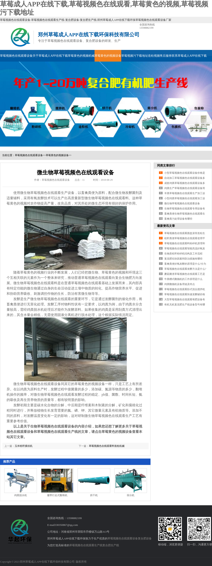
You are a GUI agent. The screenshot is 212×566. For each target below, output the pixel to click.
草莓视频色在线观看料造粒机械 (106, 446)
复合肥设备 (145, 538)
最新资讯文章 (166, 225)
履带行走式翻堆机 (57, 495)
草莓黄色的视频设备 (108, 55)
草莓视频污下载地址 (134, 55)
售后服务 (166, 55)
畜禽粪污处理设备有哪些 (178, 218)
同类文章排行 (166, 165)
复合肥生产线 (110, 545)
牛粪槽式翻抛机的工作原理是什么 (183, 279)
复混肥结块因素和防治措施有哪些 (183, 258)
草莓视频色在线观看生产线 (85, 545)
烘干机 (94, 495)
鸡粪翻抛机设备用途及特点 (179, 284)
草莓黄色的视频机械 (81, 55)
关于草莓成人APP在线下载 (50, 55)
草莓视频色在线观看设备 (16, 55)
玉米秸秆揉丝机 (23, 446)
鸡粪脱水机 (35, 309)
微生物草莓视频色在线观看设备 (182, 203)
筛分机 (130, 495)
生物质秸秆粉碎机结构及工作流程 (183, 253)
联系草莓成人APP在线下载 (189, 55)
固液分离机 (65, 315)
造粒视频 (154, 55)
